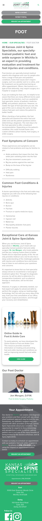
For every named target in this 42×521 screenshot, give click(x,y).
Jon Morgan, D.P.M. (21, 395)
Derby (20, 499)
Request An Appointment (21, 21)
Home (4, 42)
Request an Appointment (21, 454)
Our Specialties (17, 42)
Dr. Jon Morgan (15, 250)
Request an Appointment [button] (21, 483)
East (20, 487)
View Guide (21, 359)
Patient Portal (21, 17)
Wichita (16, 245)
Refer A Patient (21, 13)
